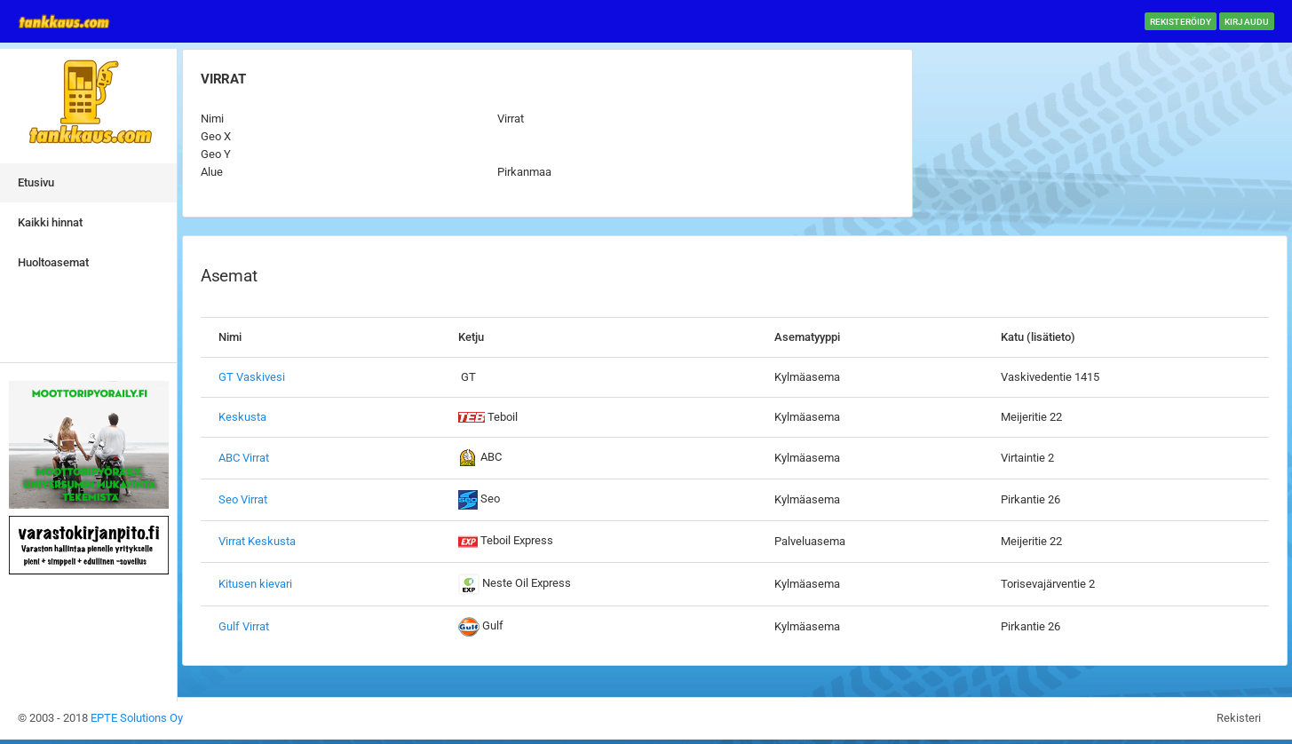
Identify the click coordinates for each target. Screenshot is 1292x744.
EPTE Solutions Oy (137, 717)
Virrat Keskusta (257, 541)
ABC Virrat (243, 457)
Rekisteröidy (1180, 22)
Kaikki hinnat (50, 222)
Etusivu (36, 182)
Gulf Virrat (243, 626)
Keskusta (242, 416)
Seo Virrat (242, 499)
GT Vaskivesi (251, 377)
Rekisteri (1239, 717)
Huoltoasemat (53, 262)
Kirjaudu (1247, 22)
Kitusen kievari (255, 583)
